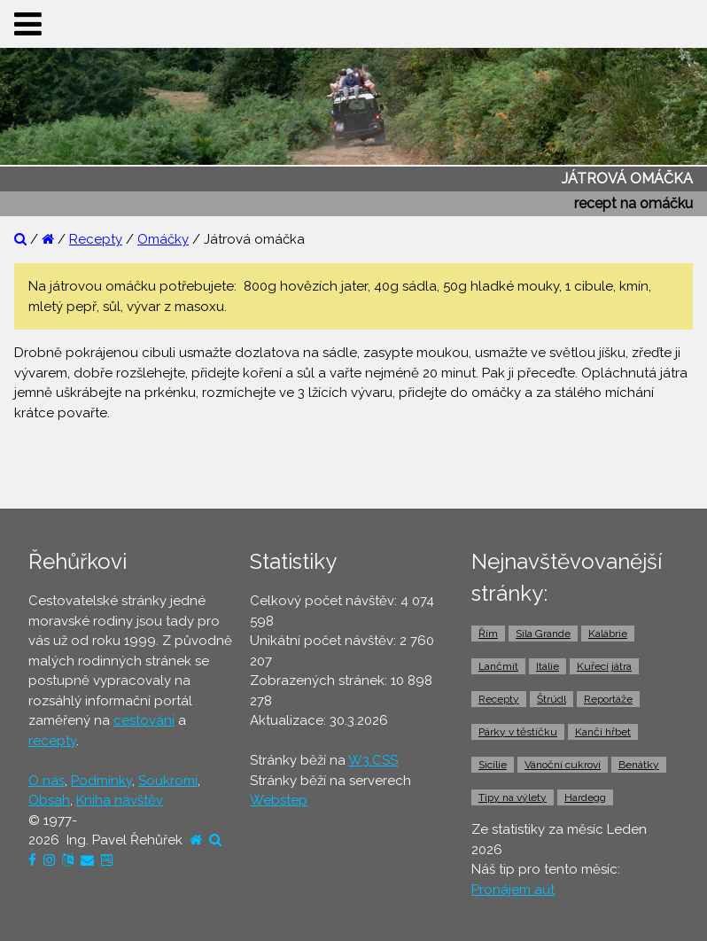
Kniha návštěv (119, 800)
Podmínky (101, 781)
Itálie (547, 666)
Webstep (278, 800)
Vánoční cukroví (562, 764)
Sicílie (492, 764)
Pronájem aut (513, 890)
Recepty (95, 239)
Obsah (49, 800)
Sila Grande (543, 633)
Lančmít (498, 666)
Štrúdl (551, 699)
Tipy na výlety (512, 797)
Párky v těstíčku (517, 732)
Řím (488, 633)
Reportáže (608, 699)
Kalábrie (607, 633)
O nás (46, 781)
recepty (52, 741)
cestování (144, 720)
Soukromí (168, 781)
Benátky (638, 764)
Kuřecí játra (604, 666)
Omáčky (163, 239)
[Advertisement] (353, 463)
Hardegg (585, 797)
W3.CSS (373, 760)
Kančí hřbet (603, 732)
